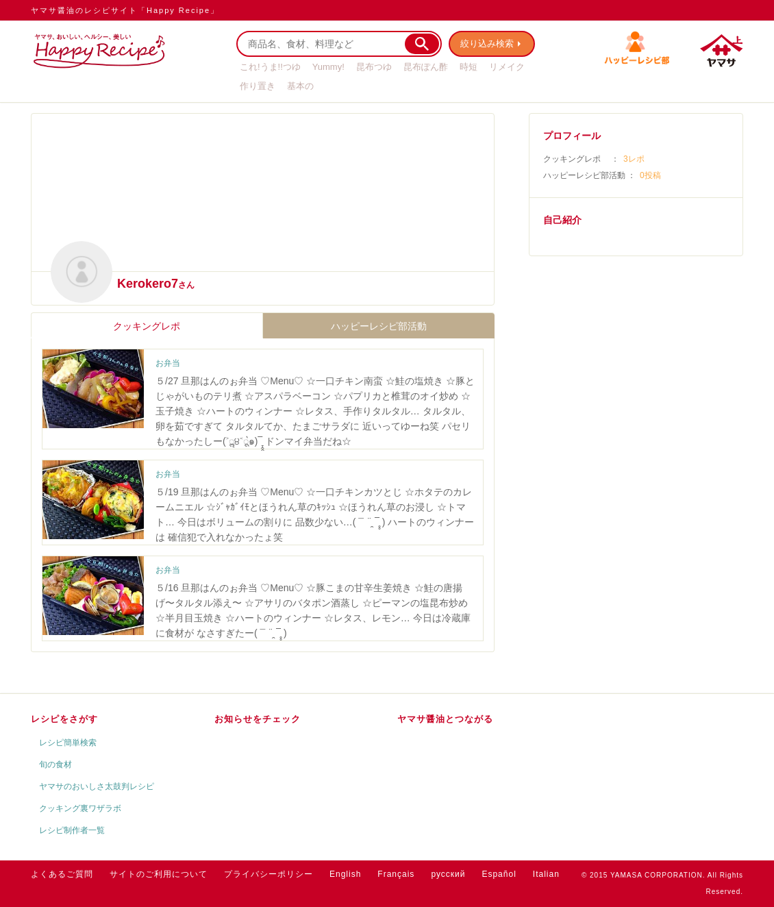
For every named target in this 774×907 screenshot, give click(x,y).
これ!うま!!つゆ (270, 67)
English (345, 874)
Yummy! (328, 67)
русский (448, 874)
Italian (546, 874)
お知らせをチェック (257, 719)
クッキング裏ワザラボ (80, 808)
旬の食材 (55, 764)
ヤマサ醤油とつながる (445, 719)
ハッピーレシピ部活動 (379, 326)
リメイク (507, 67)
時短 (468, 67)
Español (499, 874)
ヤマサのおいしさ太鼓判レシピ (96, 786)
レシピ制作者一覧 (72, 830)
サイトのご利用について (159, 874)
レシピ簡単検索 (68, 742)
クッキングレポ (146, 326)
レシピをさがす (64, 719)
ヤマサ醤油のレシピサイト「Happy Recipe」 (125, 10)
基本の (300, 86)
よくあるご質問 (62, 874)
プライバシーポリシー (268, 874)
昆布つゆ (374, 67)
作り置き (257, 86)
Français (395, 874)
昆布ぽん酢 (425, 67)
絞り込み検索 (487, 43)
